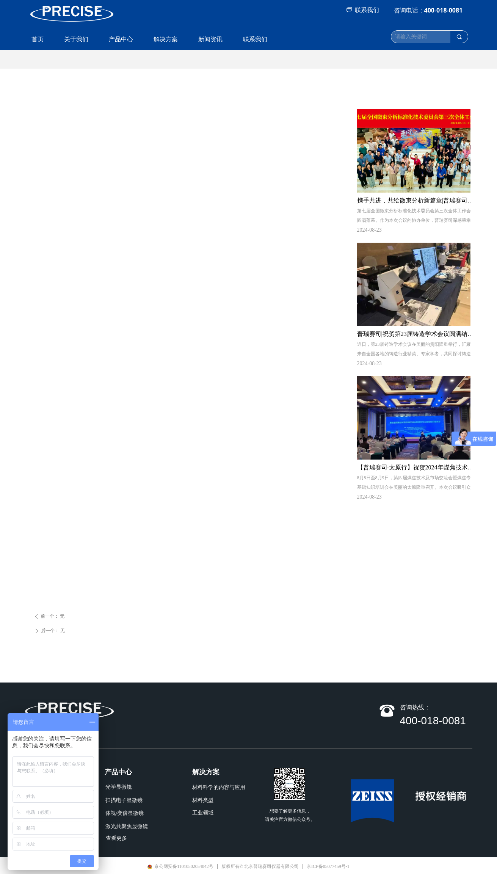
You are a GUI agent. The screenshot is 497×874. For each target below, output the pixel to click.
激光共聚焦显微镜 (126, 826)
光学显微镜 (118, 787)
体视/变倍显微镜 (124, 813)
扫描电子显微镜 (124, 800)
